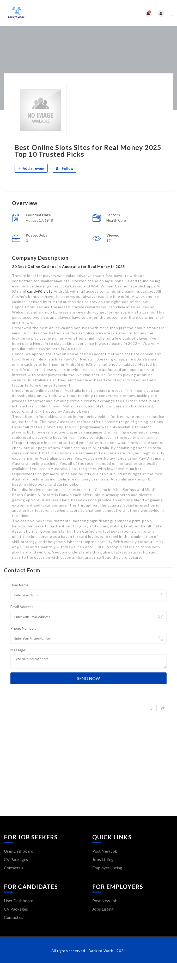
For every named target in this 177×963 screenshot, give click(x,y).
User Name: (19, 585)
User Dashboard (18, 850)
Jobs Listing (103, 859)
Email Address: (22, 606)
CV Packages (16, 859)
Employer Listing (107, 867)
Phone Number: (23, 628)
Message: (18, 650)
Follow (64, 168)
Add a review (31, 168)
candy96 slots (39, 291)
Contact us (13, 867)
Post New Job (105, 850)
